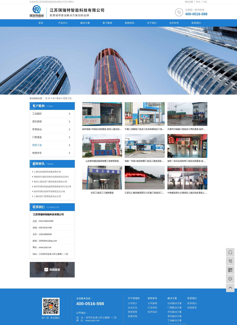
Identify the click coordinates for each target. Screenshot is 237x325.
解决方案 (85, 23)
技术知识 (152, 312)
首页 (40, 23)
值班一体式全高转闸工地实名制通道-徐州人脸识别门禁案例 (187, 161)
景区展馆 (37, 121)
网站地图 (189, 2)
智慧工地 (67, 98)
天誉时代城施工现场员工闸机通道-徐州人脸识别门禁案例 (187, 129)
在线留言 (192, 307)
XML (205, 2)
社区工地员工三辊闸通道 (102, 193)
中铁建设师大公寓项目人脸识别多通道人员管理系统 (187, 193)
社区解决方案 (175, 303)
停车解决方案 (175, 312)
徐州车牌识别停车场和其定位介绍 (49, 191)
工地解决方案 (175, 320)
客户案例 (107, 23)
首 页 (47, 98)
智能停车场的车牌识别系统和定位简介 (51, 177)
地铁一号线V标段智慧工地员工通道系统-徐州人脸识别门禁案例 (145, 161)
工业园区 (37, 113)
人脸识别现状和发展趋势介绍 (47, 172)
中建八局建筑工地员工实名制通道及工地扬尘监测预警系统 (145, 129)
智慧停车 (37, 153)
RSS (198, 2)
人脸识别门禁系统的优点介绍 (47, 196)
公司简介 (132, 303)
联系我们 (196, 23)
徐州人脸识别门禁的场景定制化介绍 (50, 181)
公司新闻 (152, 303)
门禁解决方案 (175, 307)
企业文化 (132, 307)
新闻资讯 (129, 23)
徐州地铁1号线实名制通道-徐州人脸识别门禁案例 (102, 129)
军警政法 (37, 129)
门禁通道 (37, 137)
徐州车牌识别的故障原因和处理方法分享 (52, 186)
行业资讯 (152, 307)
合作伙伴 (174, 23)
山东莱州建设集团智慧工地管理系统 (102, 161)
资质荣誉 (132, 312)
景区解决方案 (175, 316)
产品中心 (63, 23)
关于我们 (152, 23)
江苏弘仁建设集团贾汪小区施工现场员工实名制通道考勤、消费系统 (145, 193)
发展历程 (132, 316)
